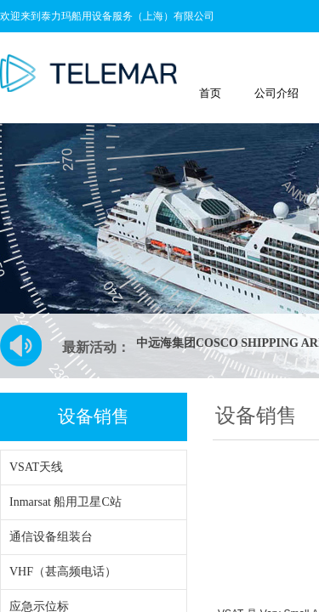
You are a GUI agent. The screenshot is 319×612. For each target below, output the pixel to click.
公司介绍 (276, 93)
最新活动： (96, 347)
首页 (210, 93)
